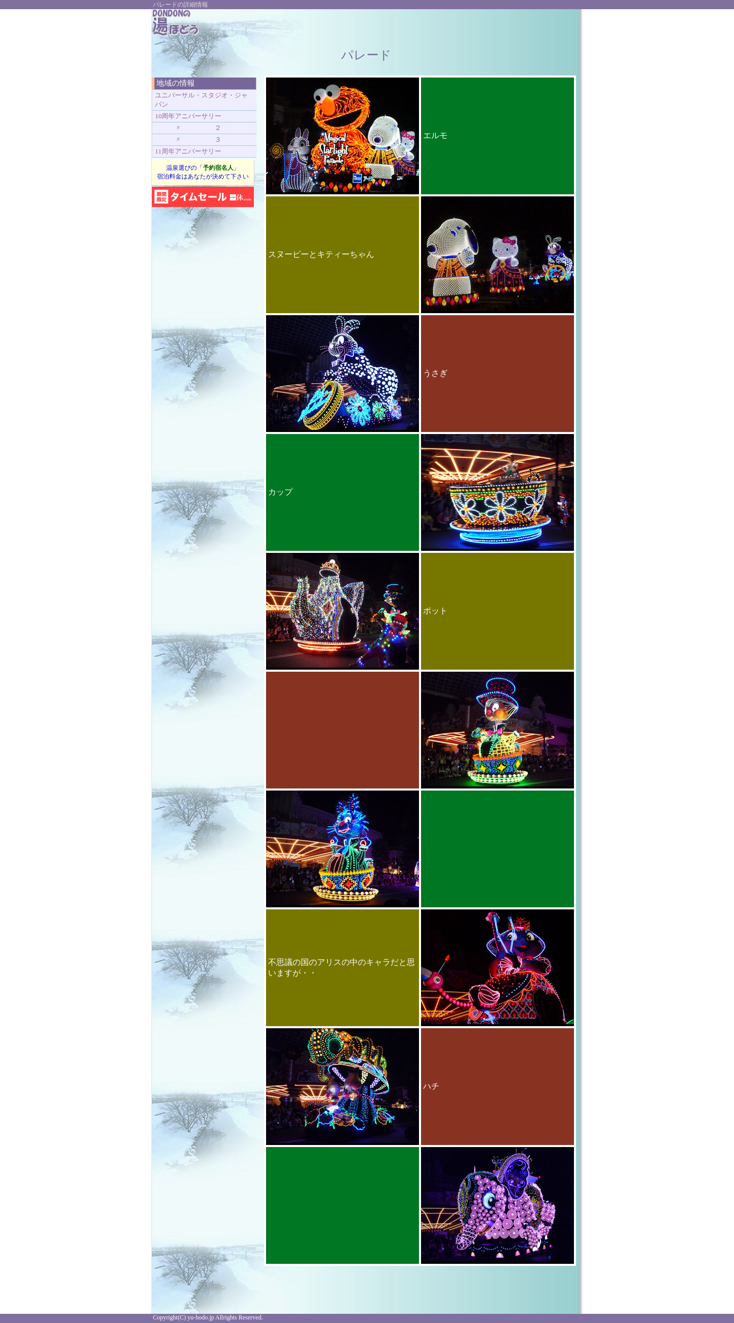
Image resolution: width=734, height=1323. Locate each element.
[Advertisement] (454, 24)
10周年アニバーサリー (188, 116)
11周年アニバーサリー (188, 151)
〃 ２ (188, 128)
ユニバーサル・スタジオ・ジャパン (201, 99)
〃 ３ (188, 139)
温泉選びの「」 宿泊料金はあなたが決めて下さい (203, 172)
